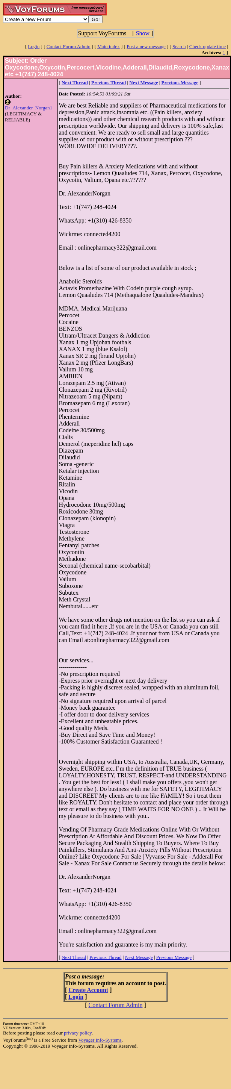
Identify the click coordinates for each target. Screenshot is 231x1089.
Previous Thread (105, 957)
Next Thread (74, 957)
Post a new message (146, 46)
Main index (108, 46)
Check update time (207, 46)
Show (142, 33)
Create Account (88, 990)
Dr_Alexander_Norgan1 (28, 108)
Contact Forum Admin (69, 46)
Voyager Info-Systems (100, 1040)
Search (179, 46)
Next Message (139, 957)
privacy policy (78, 1033)
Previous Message (174, 957)
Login (33, 46)
